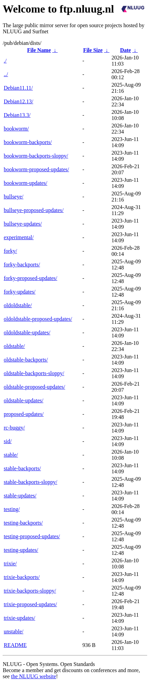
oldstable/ (14, 346)
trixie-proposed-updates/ (30, 604)
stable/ (11, 455)
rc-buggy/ (14, 428)
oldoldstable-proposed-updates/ (38, 319)
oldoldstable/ (18, 305)
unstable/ (13, 631)
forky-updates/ (19, 292)
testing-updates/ (21, 550)
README (15, 645)
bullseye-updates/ (23, 224)
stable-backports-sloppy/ (30, 482)
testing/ (12, 509)
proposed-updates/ (24, 414)
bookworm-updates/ (25, 183)
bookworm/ (16, 128)
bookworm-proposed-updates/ (36, 169)
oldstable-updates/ (23, 400)
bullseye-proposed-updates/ (34, 210)
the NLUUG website (33, 676)
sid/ (8, 441)
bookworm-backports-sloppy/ (36, 156)
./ (5, 61)
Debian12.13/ (18, 101)
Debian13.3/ (17, 115)
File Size (92, 50)
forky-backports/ (22, 264)
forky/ (10, 251)
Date (125, 50)
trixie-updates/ (19, 618)
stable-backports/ (22, 468)
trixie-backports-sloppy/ (30, 591)
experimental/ (19, 237)
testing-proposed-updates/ (32, 536)
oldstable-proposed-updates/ (34, 387)
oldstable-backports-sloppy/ (34, 373)
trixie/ (10, 563)
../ (6, 74)
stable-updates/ (20, 495)
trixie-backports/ (22, 577)
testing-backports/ (23, 523)
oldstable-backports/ (26, 360)
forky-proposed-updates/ (30, 278)
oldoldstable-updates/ (27, 332)
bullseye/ (13, 196)
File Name (39, 50)
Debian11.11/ (18, 88)
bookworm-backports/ (28, 142)
